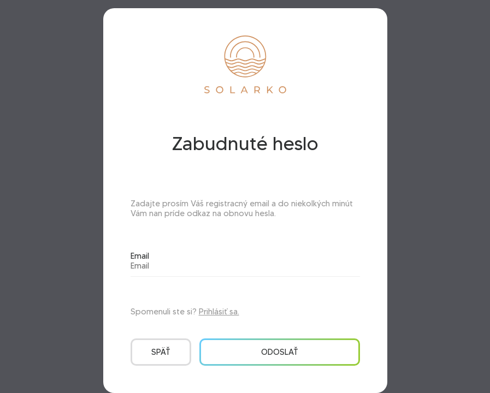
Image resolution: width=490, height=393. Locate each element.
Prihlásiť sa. (219, 312)
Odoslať (279, 352)
